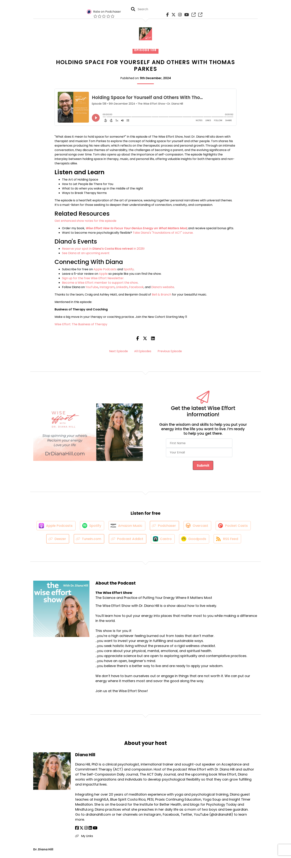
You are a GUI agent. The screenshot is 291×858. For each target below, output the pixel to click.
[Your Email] (199, 452)
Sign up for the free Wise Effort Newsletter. (93, 278)
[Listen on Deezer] (57, 539)
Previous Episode (170, 351)
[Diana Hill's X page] (81, 828)
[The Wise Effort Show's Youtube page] (185, 15)
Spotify (129, 269)
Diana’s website (162, 287)
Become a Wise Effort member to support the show (100, 282)
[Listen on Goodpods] (194, 539)
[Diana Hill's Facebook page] (77, 828)
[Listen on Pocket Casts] (234, 526)
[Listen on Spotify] (91, 526)
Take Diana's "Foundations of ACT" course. (163, 233)
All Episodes (142, 351)
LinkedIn (122, 287)
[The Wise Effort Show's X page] (173, 15)
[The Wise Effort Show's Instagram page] (179, 15)
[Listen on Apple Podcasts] (55, 526)
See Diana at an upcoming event (85, 253)
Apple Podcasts (105, 269)
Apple (103, 274)
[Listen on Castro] (162, 539)
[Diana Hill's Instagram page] (86, 828)
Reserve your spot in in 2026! (103, 248)
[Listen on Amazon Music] (127, 526)
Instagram (107, 287)
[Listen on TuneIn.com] (88, 539)
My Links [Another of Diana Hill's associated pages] (84, 836)
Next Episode (118, 351)
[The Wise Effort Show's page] (193, 15)
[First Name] (199, 443)
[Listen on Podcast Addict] (127, 539)
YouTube (92, 287)
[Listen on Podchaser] (164, 526)
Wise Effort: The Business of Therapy (81, 324)
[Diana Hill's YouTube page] (95, 828)
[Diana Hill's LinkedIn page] (90, 828)
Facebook (136, 287)
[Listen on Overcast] (198, 526)
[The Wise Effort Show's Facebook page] (166, 15)
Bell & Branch (161, 294)
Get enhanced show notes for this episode (85, 221)
